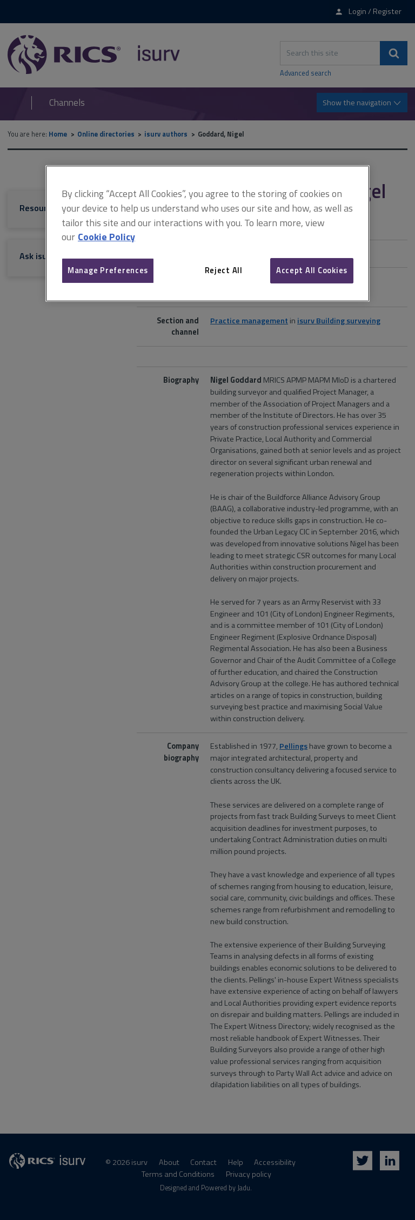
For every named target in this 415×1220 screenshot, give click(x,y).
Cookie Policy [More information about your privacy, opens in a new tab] (106, 237)
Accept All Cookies (311, 270)
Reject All (224, 270)
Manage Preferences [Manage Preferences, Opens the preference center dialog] (108, 270)
